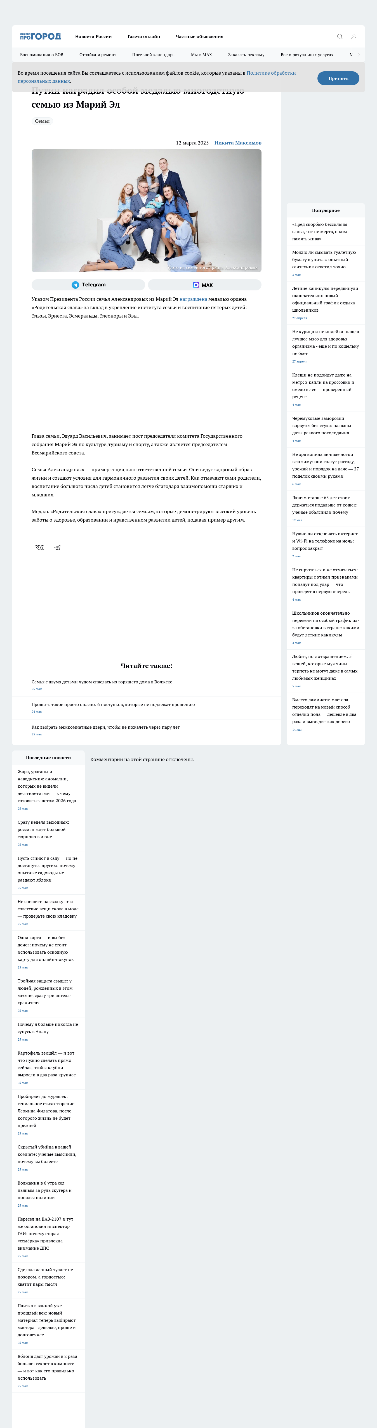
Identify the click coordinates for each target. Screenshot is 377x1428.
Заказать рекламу (246, 54)
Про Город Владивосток (79, 1219)
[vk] (40, 547)
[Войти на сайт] (353, 36)
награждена (193, 299)
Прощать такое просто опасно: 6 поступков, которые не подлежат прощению (146, 708)
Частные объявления (199, 36)
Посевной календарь (153, 54)
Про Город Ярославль (125, 1199)
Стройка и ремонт (97, 54)
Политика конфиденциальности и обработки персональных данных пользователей (77, 1347)
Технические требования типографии (112, 1239)
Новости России (93, 36)
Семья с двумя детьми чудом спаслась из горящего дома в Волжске (146, 686)
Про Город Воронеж (171, 1199)
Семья (42, 121)
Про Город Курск (73, 1206)
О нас (16, 1246)
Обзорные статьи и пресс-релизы (179, 1239)
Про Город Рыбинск (123, 1206)
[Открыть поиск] (339, 36)
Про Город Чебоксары (29, 1199)
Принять (338, 78)
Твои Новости (23, 1206)
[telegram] (59, 547)
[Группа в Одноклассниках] (271, 1208)
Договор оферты (25, 1239)
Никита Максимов (238, 142)
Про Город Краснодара (126, 1219)
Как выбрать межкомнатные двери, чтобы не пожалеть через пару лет (146, 731)
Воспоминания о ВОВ (41, 54)
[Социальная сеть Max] (204, 284)
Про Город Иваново (219, 1199)
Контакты (90, 1246)
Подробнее (185, 1339)
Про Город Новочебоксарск (81, 1199)
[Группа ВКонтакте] (257, 1208)
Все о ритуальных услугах (307, 54)
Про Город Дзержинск (29, 1219)
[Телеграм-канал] (88, 284)
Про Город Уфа (168, 1206)
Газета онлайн (144, 36)
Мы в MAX (201, 54)
